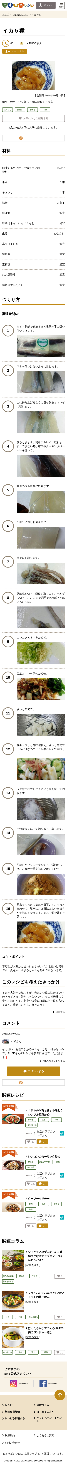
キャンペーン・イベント (49, 1419)
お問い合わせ (12, 1442)
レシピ (8, 1405)
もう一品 (30, 1167)
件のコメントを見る (54, 1061)
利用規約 (10, 1435)
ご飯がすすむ (31, 1125)
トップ (5, 14)
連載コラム (43, 1405)
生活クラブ (32, 1453)
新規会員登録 (12, 1411)
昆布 (43, 1204)
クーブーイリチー (38, 1198)
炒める (30, 1120)
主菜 (43, 1120)
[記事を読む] (32, 1265)
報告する (60, 1012)
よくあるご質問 (45, 1435)
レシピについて (20, 14)
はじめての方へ (45, 1411)
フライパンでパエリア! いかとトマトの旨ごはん (46, 1294)
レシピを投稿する (15, 1418)
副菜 (58, 1162)
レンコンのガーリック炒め (44, 1156)
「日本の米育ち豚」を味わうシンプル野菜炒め (45, 1112)
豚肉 (31, 1204)
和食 (56, 1120)
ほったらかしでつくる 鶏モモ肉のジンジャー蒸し (46, 1330)
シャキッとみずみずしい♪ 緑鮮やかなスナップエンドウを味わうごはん (45, 1255)
